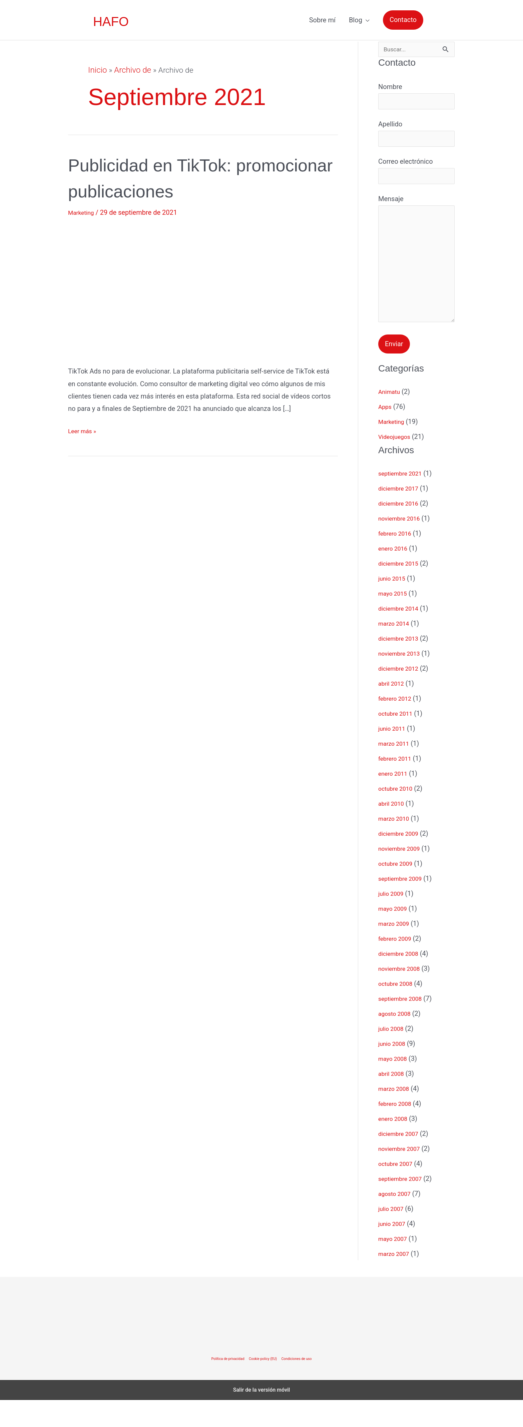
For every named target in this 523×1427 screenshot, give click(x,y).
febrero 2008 (397, 1131)
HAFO (111, 21)
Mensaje (416, 278)
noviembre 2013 (402, 680)
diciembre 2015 (401, 590)
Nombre (416, 98)
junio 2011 (393, 755)
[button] (403, 19)
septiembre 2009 (403, 905)
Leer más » (84, 431)
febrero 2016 (397, 560)
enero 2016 (395, 575)
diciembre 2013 (401, 665)
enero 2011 (395, 800)
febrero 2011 (397, 785)
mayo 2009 (394, 935)
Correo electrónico (416, 178)
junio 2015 (393, 605)
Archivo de (130, 70)
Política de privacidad (223, 1385)
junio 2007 (393, 1251)
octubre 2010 (398, 815)
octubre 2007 (398, 1191)
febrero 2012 (397, 725)
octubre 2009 (398, 890)
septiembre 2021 (403, 500)
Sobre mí (322, 20)
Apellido (416, 138)
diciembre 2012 (401, 695)
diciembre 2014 (401, 635)
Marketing (83, 212)
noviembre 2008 (402, 995)
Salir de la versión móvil (261, 1417)
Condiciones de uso (301, 1385)
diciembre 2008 (401, 980)
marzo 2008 (396, 1116)
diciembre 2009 (401, 860)
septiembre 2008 (403, 1025)
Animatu (390, 419)
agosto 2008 (397, 1040)
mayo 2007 (394, 1266)
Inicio (97, 70)
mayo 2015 (394, 620)
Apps (386, 434)
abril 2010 (393, 830)
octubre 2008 (398, 1010)
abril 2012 (393, 710)
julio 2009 (392, 920)
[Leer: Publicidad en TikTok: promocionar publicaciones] (203, 290)
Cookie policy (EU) (263, 1385)
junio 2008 (393, 1070)
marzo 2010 (396, 845)
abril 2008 (393, 1101)
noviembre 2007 (402, 1176)
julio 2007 (392, 1236)
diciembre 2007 (401, 1161)
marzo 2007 (396, 1281)
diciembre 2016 (401, 530)
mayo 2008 (394, 1086)
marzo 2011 (396, 770)
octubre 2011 (398, 740)
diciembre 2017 (401, 515)
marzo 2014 (396, 650)
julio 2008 (392, 1055)
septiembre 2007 (403, 1206)
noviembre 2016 (402, 545)
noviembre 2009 (402, 875)
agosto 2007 (397, 1221)
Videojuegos (396, 464)
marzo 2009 (396, 950)
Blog (355, 20)
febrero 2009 (397, 965)
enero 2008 (395, 1146)
